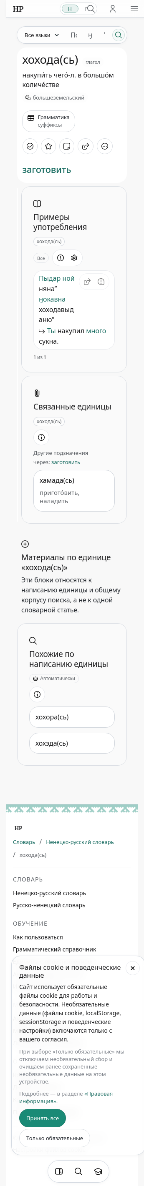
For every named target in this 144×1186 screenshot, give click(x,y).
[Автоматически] (54, 678)
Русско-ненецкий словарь (49, 905)
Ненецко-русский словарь (80, 842)
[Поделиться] (85, 146)
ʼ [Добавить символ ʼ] (104, 34)
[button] (87, 281)
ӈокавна (52, 299)
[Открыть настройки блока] (74, 258)
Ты (51, 330)
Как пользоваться (38, 937)
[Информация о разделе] (60, 258)
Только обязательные (54, 1138)
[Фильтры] (59, 1171)
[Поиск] (118, 35)
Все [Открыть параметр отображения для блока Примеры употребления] (41, 258)
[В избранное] (48, 146)
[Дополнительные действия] (105, 146)
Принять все (42, 1118)
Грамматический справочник (54, 949)
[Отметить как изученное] (30, 146)
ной (68, 278)
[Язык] (41, 35)
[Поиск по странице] (78, 1171)
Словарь (24, 842)
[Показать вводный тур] (98, 1171)
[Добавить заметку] (66, 146)
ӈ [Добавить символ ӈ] (90, 34)
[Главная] (18, 828)
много (96, 330)
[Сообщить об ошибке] (101, 281)
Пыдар (50, 278)
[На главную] (18, 8)
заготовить (46, 169)
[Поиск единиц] (73, 35)
